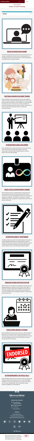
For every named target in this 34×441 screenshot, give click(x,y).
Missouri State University (17, 414)
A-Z (22, 1)
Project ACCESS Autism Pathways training (17, 190)
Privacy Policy (18, 439)
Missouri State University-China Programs (17, 417)
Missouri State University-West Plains (17, 415)
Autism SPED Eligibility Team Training (17, 237)
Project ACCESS (17, 4)
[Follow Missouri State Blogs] (14, 426)
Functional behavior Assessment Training (17, 96)
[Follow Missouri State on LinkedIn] (29, 421)
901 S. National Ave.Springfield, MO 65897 (17, 403)
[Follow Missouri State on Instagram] (14, 421)
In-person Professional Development (17, 145)
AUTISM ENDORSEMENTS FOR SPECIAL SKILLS (17, 376)
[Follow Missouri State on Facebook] (4, 421)
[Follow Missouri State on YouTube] (24, 421)
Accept (26, 436)
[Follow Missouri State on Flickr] (19, 426)
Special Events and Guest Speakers (17, 330)
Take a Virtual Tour (16, 408)
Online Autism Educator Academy (17, 52)
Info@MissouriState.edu (17, 405)
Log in (20, 1)
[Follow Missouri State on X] (9, 421)
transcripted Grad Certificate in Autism (17, 283)
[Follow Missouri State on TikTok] (19, 421)
